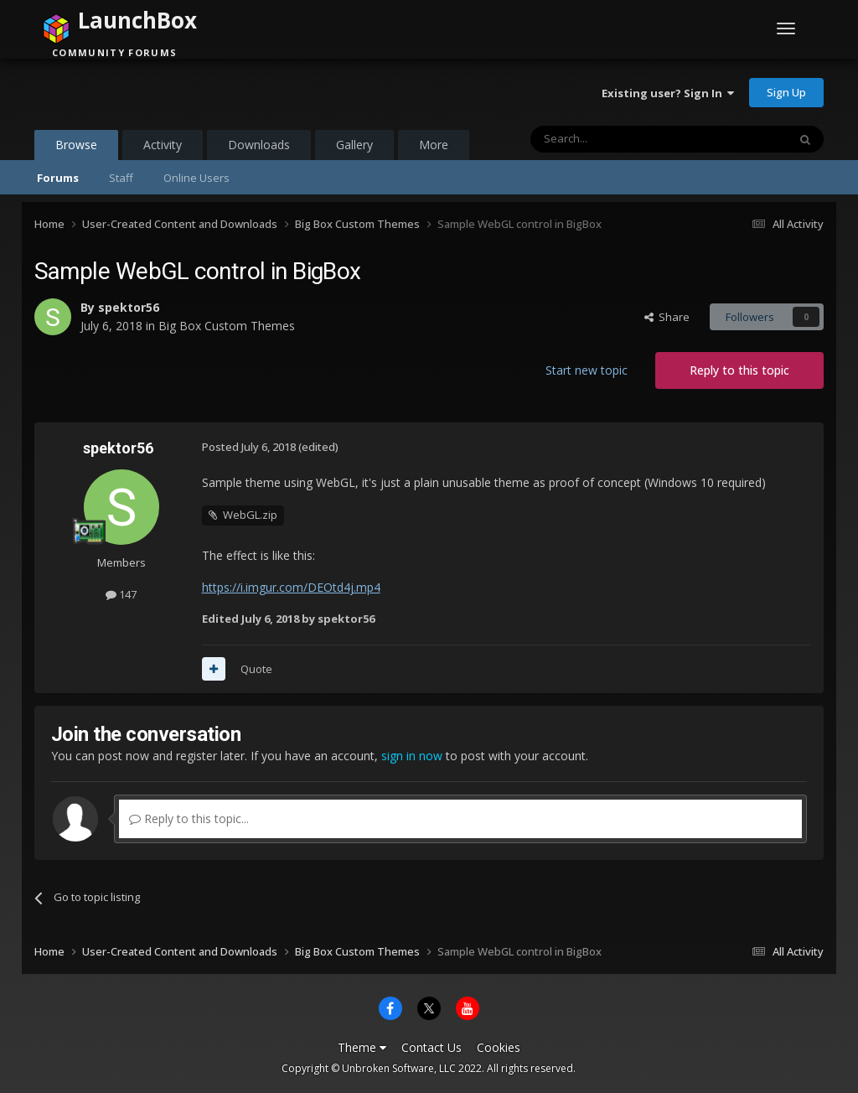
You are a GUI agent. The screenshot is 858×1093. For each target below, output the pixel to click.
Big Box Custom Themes (226, 326)
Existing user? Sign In (668, 93)
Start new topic (586, 370)
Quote (256, 668)
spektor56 (128, 307)
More (433, 145)
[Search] (618, 139)
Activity (162, 145)
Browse (76, 148)
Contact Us (431, 1047)
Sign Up (786, 92)
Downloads (259, 145)
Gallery (354, 145)
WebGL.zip (250, 514)
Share (667, 316)
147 (121, 594)
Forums (58, 177)
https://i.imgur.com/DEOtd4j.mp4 (291, 587)
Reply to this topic (739, 370)
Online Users (196, 177)
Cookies (498, 1047)
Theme (362, 1047)
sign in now (411, 756)
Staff (121, 177)
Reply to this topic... (189, 818)
